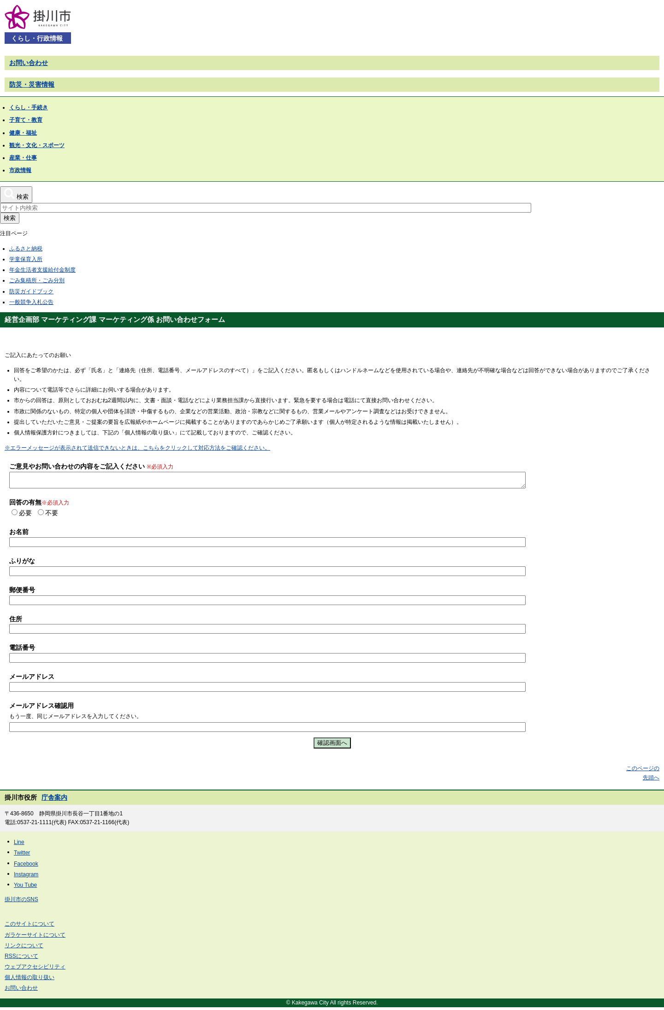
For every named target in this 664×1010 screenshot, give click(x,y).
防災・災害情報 (31, 84)
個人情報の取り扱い (29, 980)
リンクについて (24, 948)
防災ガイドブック (31, 291)
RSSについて (21, 959)
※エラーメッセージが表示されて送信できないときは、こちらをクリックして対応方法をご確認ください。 (137, 448)
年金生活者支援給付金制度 (42, 270)
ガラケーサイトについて (35, 937)
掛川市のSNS (21, 902)
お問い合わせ (28, 62)
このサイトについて (29, 926)
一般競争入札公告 (31, 302)
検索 (10, 217)
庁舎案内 (54, 800)
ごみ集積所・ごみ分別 (37, 280)
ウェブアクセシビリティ (35, 969)
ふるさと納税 (25, 248)
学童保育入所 (25, 259)
